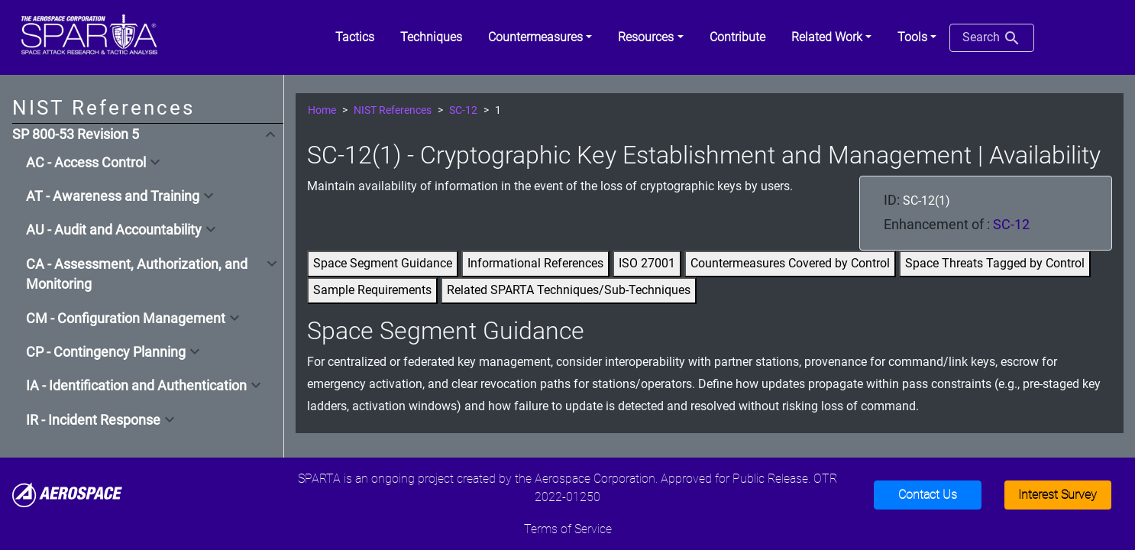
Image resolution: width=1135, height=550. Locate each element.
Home (322, 110)
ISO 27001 (647, 263)
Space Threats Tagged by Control (995, 263)
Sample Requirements (372, 290)
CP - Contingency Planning (106, 352)
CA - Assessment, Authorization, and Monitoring (136, 274)
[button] (540, 37)
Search (991, 38)
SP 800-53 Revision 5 (75, 134)
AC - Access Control (86, 162)
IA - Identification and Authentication (136, 385)
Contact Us (927, 494)
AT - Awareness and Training (112, 196)
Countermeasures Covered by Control (790, 263)
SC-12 (463, 110)
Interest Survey (1057, 494)
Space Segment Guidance (382, 263)
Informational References (535, 263)
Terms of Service (568, 529)
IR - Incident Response (93, 420)
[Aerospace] (67, 494)
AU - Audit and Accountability (114, 230)
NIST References (393, 110)
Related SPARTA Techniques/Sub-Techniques (568, 290)
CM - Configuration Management (125, 318)
